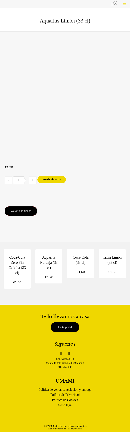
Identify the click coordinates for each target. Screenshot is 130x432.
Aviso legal (64, 405)
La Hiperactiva (75, 428)
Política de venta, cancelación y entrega (65, 389)
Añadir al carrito (51, 179)
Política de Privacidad (65, 395)
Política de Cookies (65, 400)
